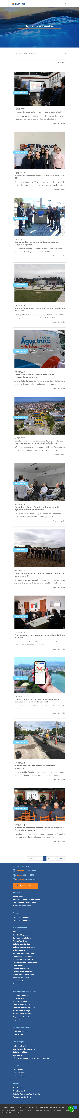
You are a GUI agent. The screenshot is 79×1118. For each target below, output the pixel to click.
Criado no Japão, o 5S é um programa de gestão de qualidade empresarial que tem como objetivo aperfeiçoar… (39, 183)
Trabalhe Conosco (20, 1076)
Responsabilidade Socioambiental (26, 900)
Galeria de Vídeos (20, 1052)
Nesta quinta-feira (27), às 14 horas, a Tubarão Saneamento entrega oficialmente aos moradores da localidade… (39, 316)
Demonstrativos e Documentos (25, 903)
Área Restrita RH (19, 1091)
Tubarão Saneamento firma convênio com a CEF (37, 112)
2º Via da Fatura (19, 932)
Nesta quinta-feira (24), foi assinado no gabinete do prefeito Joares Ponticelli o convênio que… (39, 643)
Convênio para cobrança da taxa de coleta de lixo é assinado (39, 636)
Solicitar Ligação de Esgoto (24, 947)
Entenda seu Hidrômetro (23, 972)
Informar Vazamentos (21, 978)
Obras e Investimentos (22, 1005)
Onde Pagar (18, 965)
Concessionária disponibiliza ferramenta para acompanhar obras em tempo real (36, 700)
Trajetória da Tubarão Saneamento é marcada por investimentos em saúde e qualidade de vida (38, 442)
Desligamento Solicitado (23, 956)
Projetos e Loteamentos (22, 1014)
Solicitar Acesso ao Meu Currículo (26, 1094)
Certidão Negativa (20, 935)
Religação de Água (20, 950)
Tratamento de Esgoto (22, 920)
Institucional (18, 897)
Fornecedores (18, 1073)
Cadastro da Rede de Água (24, 1008)
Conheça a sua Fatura (22, 938)
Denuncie (16, 984)
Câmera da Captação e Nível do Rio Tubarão (31, 1058)
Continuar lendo (59, 123)
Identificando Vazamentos (23, 975)
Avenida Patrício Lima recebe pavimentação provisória (35, 766)
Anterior (31, 858)
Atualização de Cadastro (23, 959)
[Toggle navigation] (65, 3)
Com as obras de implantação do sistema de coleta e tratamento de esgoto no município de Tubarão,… (39, 117)
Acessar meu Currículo (22, 1097)
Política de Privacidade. (11, 1112)
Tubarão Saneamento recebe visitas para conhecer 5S (39, 177)
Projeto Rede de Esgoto (22, 1011)
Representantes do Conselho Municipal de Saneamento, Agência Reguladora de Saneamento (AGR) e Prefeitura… (39, 581)
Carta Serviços (18, 998)
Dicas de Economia (20, 1031)
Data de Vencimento (21, 969)
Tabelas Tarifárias (20, 941)
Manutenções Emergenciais (24, 1049)
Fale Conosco (18, 1070)
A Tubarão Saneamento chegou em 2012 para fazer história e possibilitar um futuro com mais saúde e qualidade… (39, 448)
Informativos (18, 1055)
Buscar (61, 62)
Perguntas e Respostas (22, 1017)
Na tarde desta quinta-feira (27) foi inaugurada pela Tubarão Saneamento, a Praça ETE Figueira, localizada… (39, 250)
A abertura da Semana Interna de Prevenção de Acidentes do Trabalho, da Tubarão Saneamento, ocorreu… (39, 835)
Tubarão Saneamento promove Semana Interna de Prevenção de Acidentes (39, 828)
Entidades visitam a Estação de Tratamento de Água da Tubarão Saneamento (36, 508)
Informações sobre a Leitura (24, 953)
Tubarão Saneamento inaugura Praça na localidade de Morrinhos (39, 309)
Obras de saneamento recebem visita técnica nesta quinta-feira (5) (39, 574)
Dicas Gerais (18, 1034)
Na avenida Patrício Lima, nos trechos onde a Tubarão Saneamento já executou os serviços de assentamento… (39, 773)
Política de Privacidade (22, 906)
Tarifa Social (18, 981)
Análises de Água (20, 1001)
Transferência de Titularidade (25, 962)
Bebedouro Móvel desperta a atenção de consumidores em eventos (34, 375)
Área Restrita (18, 1088)
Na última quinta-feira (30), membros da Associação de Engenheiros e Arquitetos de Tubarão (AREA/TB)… (39, 515)
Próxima (62, 858)
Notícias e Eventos (20, 1046)
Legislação (17, 1020)
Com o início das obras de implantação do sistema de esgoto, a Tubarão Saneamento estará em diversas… (39, 707)
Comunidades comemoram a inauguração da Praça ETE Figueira (36, 243)
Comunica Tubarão (20, 995)
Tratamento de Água (21, 917)
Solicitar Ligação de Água (23, 944)
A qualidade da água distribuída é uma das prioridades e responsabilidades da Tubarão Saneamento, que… (39, 382)
